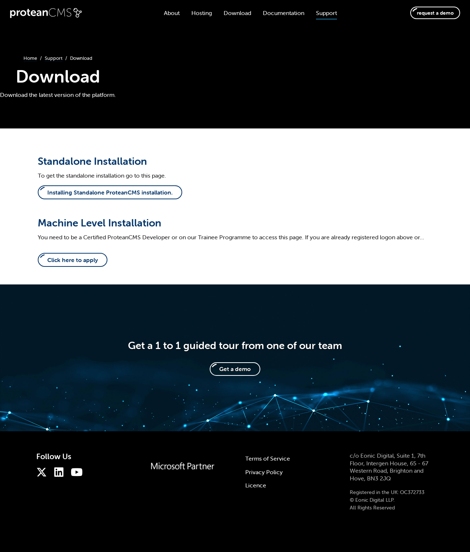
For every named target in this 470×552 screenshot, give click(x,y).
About (166, 13)
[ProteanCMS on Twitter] (43, 472)
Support (320, 13)
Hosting (196, 13)
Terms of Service (267, 458)
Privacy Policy (264, 472)
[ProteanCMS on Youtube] (78, 472)
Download (231, 13)
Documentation (277, 13)
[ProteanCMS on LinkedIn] (60, 472)
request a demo (429, 13)
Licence (255, 485)
